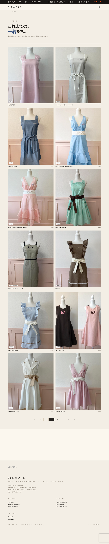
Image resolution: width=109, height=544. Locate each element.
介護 (33, 46)
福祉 (17, 46)
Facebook (10, 532)
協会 (54, 42)
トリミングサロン (73, 42)
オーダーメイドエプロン (19, 479)
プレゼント (63, 42)
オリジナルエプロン (66, 479)
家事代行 (84, 42)
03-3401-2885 (60, 519)
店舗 (11, 46)
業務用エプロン (15, 484)
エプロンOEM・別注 (35, 484)
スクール (46, 42)
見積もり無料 (89, 2)
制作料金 (52, 484)
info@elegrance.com (62, 522)
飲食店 (29, 42)
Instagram (11, 534)
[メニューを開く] (99, 7)
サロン (20, 42)
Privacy (12, 540)
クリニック (26, 46)
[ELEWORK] (14, 7)
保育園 (37, 42)
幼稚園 (93, 42)
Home (9, 11)
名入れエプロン (85, 479)
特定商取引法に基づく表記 (33, 540)
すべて (12, 42)
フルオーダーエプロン (43, 479)
